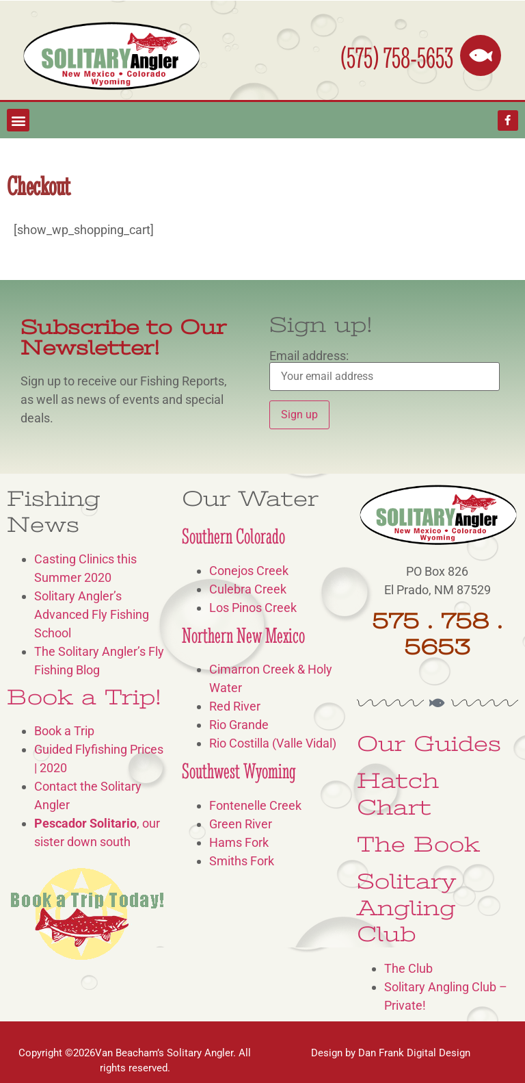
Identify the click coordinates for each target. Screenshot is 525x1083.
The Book (418, 844)
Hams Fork (239, 842)
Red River (234, 706)
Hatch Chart (398, 793)
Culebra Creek (247, 589)
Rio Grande (239, 724)
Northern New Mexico (243, 635)
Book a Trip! (84, 697)
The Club (408, 968)
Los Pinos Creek (253, 607)
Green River (240, 824)
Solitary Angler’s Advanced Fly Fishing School (91, 614)
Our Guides (429, 743)
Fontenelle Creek (255, 805)
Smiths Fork (241, 861)
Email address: (384, 370)
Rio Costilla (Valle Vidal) (272, 743)
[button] (18, 120)
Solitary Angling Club (406, 908)
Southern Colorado (233, 536)
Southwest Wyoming (239, 771)
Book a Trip (64, 731)
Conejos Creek (248, 570)
